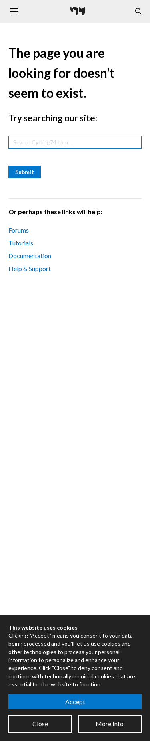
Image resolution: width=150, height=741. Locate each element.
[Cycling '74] (77, 11)
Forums (18, 230)
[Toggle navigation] (14, 11)
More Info (110, 723)
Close (40, 723)
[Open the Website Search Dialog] (138, 11)
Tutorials (20, 243)
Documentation (29, 255)
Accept (75, 701)
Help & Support (29, 268)
